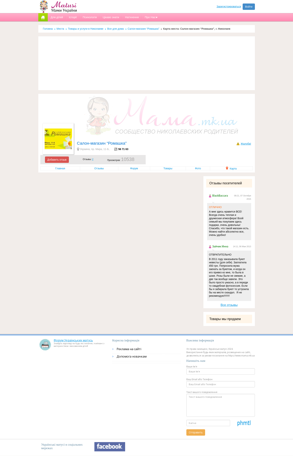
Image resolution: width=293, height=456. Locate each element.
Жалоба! (246, 143)
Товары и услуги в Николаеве (85, 28)
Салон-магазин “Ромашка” (143, 28)
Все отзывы (229, 305)
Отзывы (99, 168)
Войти (248, 6)
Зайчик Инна (220, 246)
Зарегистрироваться (229, 6)
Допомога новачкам (132, 356)
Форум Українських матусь (73, 340)
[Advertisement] (146, 63)
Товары (167, 168)
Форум (134, 168)
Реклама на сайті (129, 349)
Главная (60, 168)
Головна (48, 28)
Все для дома (115, 28)
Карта (231, 168)
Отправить (196, 432)
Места (60, 28)
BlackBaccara (220, 195)
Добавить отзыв (57, 159)
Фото (198, 168)
